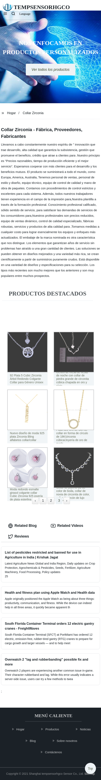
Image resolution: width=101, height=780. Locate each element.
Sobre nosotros (68, 740)
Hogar (11, 113)
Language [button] (24, 13)
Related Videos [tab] (67, 525)
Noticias (86, 729)
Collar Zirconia (33, 113)
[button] (5, 14)
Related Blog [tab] (22, 525)
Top (90, 767)
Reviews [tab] (18, 536)
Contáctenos (54, 752)
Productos (53, 729)
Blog (34, 740)
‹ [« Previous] (35, 500)
